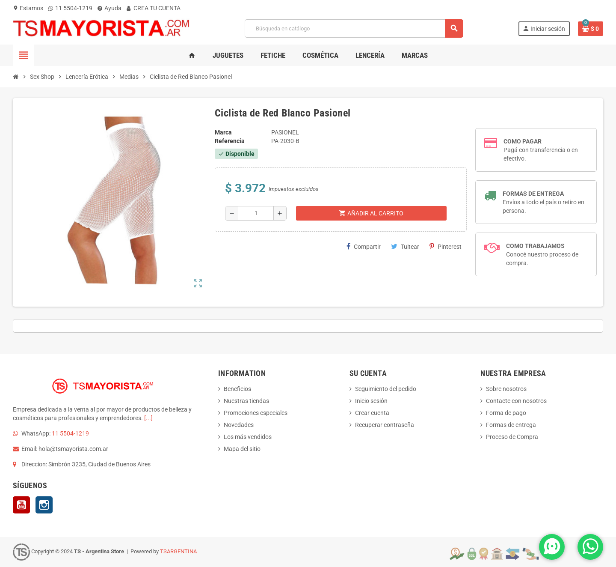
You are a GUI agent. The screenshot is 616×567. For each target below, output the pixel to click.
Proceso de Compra (512, 436)
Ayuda (109, 8)
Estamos (28, 8)
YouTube (21, 504)
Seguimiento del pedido (385, 388)
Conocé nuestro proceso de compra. (542, 254)
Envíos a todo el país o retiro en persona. (543, 202)
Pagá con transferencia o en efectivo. (540, 150)
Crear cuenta (372, 412)
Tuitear (405, 246)
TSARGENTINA (178, 552)
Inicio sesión (371, 400)
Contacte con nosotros (516, 400)
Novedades (239, 424)
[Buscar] (354, 28)
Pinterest (445, 246)
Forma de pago (506, 412)
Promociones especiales (255, 412)
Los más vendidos (248, 436)
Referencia (230, 140)
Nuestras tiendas (246, 400)
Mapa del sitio (242, 448)
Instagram (44, 504)
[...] (148, 418)
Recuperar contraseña (384, 424)
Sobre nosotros (506, 388)
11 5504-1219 (70, 8)
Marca (223, 132)
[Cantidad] (256, 213)
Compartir (363, 246)
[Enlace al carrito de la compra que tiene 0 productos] (590, 28)
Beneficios (237, 388)
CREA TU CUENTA (154, 8)
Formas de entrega (511, 424)
